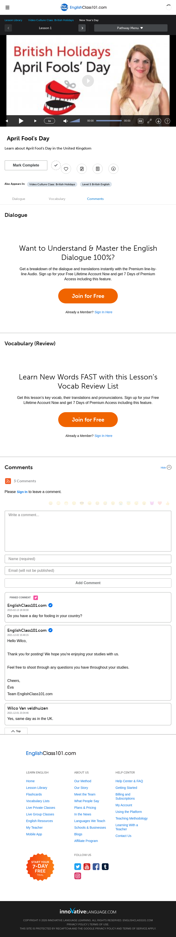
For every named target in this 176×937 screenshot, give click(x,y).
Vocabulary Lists (38, 801)
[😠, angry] (90, 503)
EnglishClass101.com (138, 920)
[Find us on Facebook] (96, 866)
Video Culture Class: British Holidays (50, 20)
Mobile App (34, 834)
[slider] (75, 121)
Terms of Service (135, 928)
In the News (82, 814)
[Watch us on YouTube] (87, 866)
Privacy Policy (77, 924)
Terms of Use (99, 924)
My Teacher (34, 827)
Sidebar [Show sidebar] (131, 28)
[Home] (84, 11)
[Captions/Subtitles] (140, 121)
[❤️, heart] (160, 503)
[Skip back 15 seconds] (7, 121)
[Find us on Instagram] (77, 875)
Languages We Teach (89, 821)
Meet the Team (84, 794)
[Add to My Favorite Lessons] (66, 169)
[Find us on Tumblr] (105, 866)
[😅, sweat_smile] (105, 503)
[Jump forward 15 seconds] (35, 121)
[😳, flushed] (58, 503)
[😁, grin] (66, 503)
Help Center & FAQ (129, 781)
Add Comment (87, 583)
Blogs (78, 834)
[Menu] (7, 7)
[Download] (158, 121)
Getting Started (126, 788)
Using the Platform (129, 812)
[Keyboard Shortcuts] (167, 121)
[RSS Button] (8, 481)
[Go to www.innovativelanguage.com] (88, 910)
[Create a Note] (82, 169)
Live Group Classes (40, 814)
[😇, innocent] (128, 503)
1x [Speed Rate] (49, 121)
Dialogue (18, 199)
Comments (95, 199)
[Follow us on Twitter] (77, 866)
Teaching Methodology (132, 818)
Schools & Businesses (90, 827)
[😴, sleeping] (136, 503)
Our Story (81, 788)
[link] (82, 28)
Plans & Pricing (85, 807)
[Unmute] (66, 121)
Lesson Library (13, 20)
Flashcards (34, 794)
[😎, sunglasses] (82, 503)
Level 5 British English (96, 184)
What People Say (86, 801)
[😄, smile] (51, 503)
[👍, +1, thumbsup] (167, 503)
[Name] (88, 559)
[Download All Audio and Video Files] (113, 169)
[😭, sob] (121, 503)
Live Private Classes (40, 807)
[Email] (88, 570)
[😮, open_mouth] (144, 503)
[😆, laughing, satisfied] (97, 503)
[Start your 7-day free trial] (40, 867)
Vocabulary (57, 199)
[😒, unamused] (74, 503)
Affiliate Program (86, 841)
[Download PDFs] (98, 169)
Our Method (82, 781)
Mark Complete (26, 165)
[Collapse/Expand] (88, 467)
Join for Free (88, 296)
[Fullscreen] (149, 121)
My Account (124, 805)
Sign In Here (103, 312)
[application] (88, 81)
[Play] (21, 121)
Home (30, 781)
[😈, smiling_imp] (152, 503)
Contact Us (123, 836)
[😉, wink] (113, 503)
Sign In (22, 492)
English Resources (39, 821)
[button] (169, 7)
